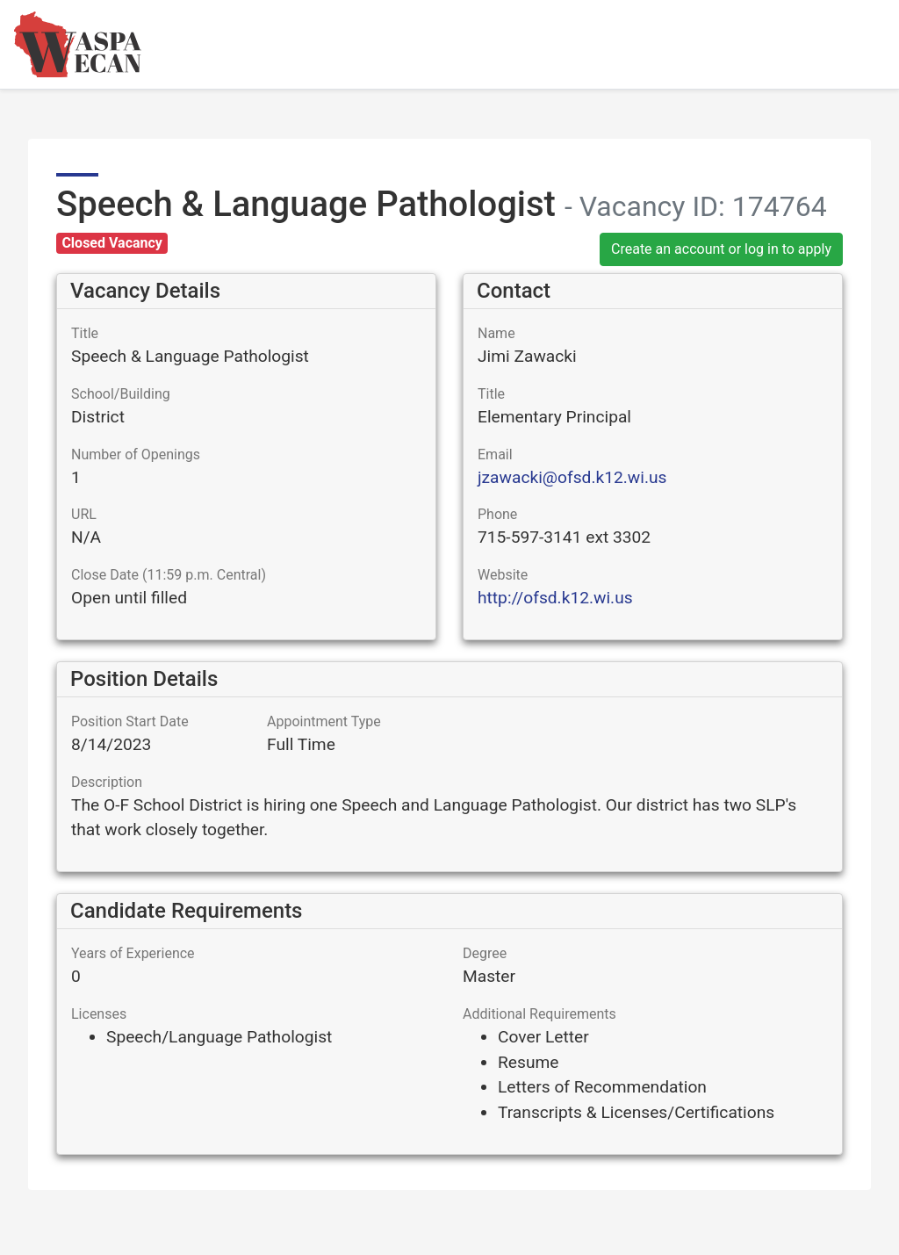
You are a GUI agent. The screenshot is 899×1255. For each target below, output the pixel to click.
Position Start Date (130, 721)
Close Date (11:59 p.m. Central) (168, 574)
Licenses (98, 1014)
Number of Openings (135, 454)
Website (503, 574)
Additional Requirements (539, 1014)
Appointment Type (324, 721)
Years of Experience (133, 953)
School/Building (120, 394)
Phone (497, 514)
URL (84, 514)
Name (496, 333)
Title (84, 333)
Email (495, 454)
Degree (485, 953)
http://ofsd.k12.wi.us (555, 598)
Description (106, 782)
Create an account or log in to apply (721, 249)
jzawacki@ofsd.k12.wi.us (572, 477)
